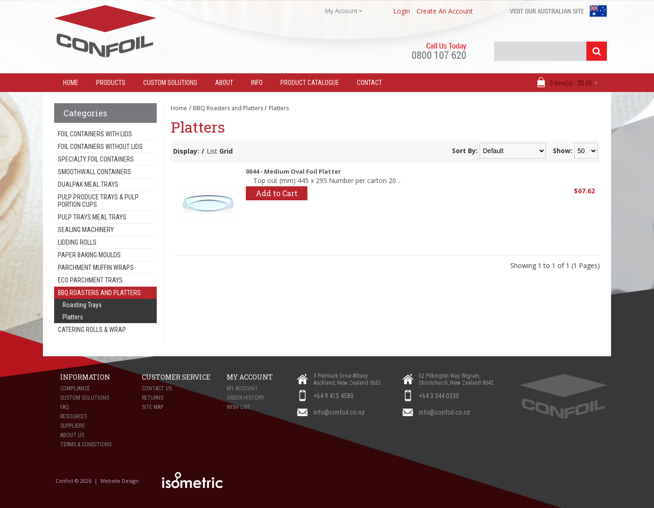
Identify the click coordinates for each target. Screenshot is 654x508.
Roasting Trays (82, 305)
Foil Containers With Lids (95, 134)
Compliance (75, 388)
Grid (226, 151)
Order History (245, 398)
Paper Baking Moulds (89, 255)
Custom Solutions (170, 82)
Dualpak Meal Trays (88, 184)
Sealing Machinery (86, 229)
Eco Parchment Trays (90, 280)
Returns (152, 398)
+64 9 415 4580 (333, 396)
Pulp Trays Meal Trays (92, 217)
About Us (72, 435)
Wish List (238, 407)
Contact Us (157, 388)
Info (257, 82)
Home (179, 108)
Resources (73, 416)
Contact (369, 82)
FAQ (64, 407)
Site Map (152, 407)
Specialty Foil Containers (96, 159)
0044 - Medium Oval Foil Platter (293, 171)
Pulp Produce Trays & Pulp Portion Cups (98, 200)
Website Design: (120, 480)
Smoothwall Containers (94, 172)
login (401, 11)
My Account (242, 388)
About (224, 82)
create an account (445, 11)
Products (110, 82)
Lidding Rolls (77, 242)
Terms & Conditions (85, 444)
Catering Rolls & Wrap (92, 329)
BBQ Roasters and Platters (99, 292)
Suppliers (72, 426)
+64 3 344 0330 (439, 396)
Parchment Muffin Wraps (96, 267)
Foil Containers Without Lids (100, 146)
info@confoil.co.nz (339, 412)
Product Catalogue (309, 82)
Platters (73, 317)
